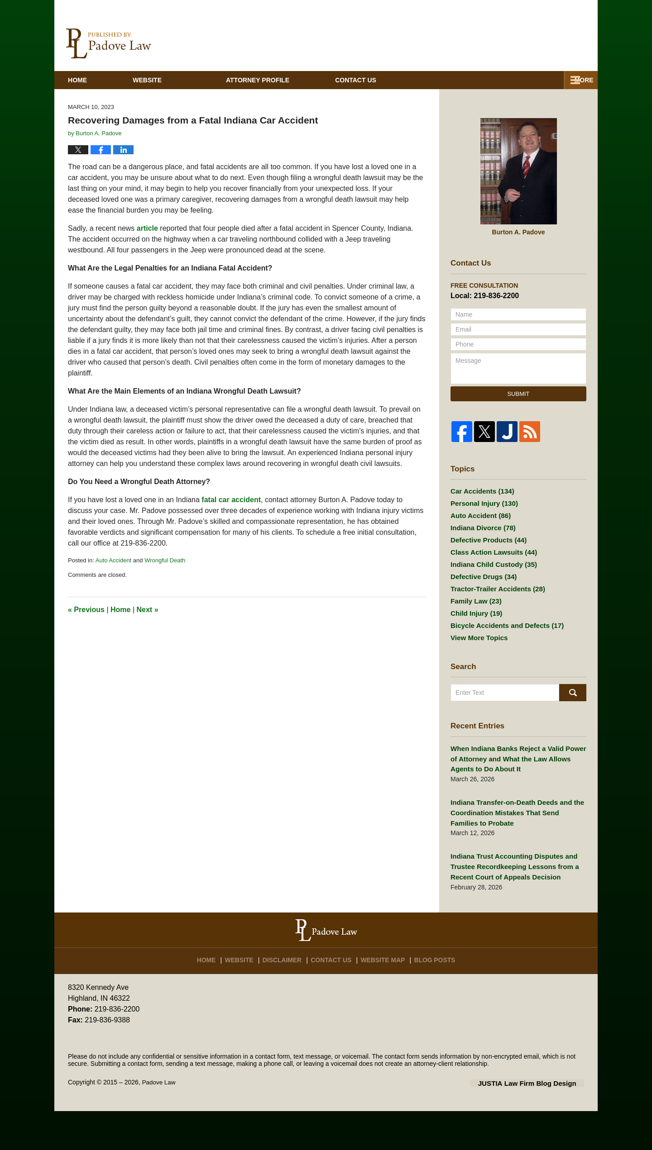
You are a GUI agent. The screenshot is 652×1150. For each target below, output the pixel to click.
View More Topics (477, 682)
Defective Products (486, 570)
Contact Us (335, 995)
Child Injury (475, 654)
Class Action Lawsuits (491, 584)
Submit (518, 416)
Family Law (474, 640)
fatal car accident (231, 522)
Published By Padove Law (529, 67)
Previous (86, 633)
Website (184, 103)
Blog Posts (436, 995)
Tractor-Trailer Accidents (494, 626)
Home (95, 103)
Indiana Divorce (481, 556)
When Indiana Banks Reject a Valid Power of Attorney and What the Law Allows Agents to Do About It (518, 804)
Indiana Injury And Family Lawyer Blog (108, 66)
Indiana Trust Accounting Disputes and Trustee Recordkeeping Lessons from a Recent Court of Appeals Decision (510, 907)
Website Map (385, 995)
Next (147, 633)
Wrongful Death (164, 583)
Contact (531, 103)
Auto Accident (114, 583)
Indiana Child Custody (491, 598)
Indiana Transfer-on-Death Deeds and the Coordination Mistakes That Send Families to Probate (518, 856)
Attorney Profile (294, 103)
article (147, 251)
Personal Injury (482, 528)
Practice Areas (419, 103)
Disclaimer (287, 995)
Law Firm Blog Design (541, 1122)
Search (572, 739)
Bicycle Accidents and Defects (503, 668)
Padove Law (159, 1121)
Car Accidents (480, 514)
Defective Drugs (481, 612)
